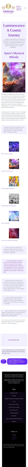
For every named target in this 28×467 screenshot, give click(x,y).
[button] (3, 361)
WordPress (12, 444)
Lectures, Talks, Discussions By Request (9, 240)
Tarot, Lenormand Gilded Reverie (8, 188)
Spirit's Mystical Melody (19, 8)
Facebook (14, 435)
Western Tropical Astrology (6, 154)
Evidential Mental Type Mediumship (8, 206)
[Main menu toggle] (25, 8)
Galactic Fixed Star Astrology (7, 171)
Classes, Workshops (5, 223)
